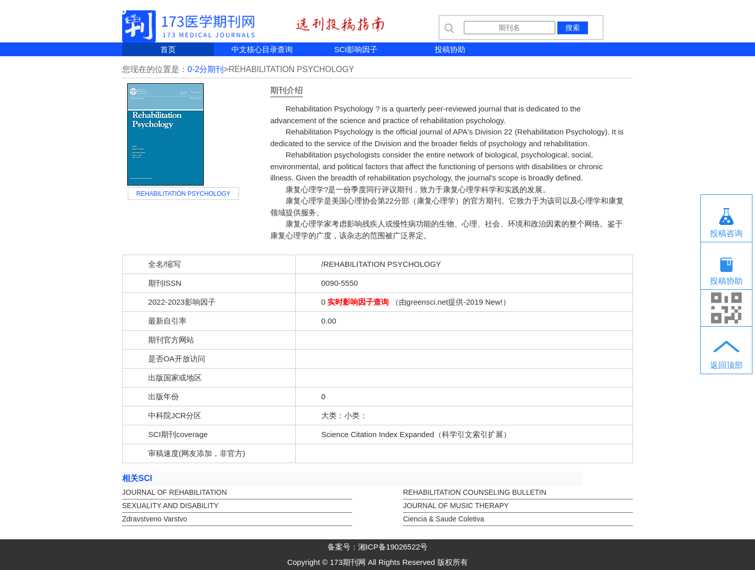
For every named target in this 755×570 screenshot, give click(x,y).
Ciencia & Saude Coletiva (443, 519)
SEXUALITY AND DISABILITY (170, 505)
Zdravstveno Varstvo (154, 519)
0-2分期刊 (205, 69)
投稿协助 (450, 49)
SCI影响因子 (355, 49)
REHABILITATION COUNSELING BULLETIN (474, 492)
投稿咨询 (726, 233)
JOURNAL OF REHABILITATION (174, 492)
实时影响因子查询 (358, 302)
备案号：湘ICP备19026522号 (377, 546)
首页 (168, 49)
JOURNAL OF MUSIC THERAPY (456, 505)
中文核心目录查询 (262, 49)
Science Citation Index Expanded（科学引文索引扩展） (416, 434)
